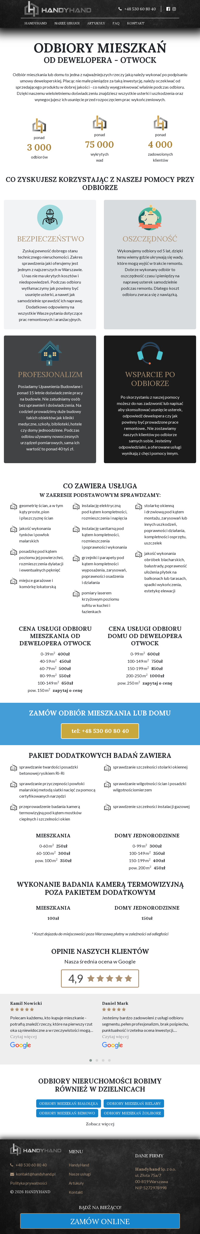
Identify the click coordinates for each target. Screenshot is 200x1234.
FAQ (116, 23)
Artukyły (96, 23)
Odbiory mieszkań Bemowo (67, 1113)
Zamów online (100, 1221)
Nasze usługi (67, 23)
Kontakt (136, 23)
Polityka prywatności (28, 1183)
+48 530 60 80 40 (28, 1165)
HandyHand (35, 23)
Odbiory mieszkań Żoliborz (132, 1113)
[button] (91, 1060)
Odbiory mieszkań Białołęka (68, 1103)
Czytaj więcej (23, 1036)
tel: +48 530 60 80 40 (100, 730)
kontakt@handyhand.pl (32, 1174)
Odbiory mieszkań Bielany (134, 1103)
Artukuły (76, 1183)
